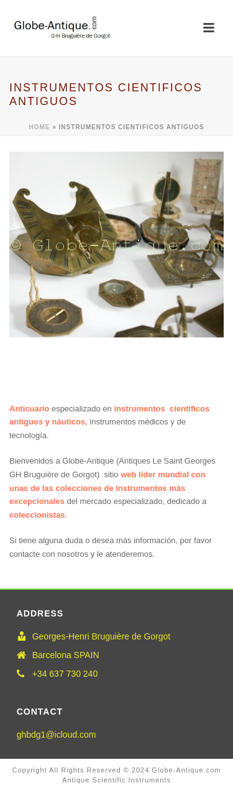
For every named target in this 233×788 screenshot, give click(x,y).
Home (39, 127)
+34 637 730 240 (65, 674)
